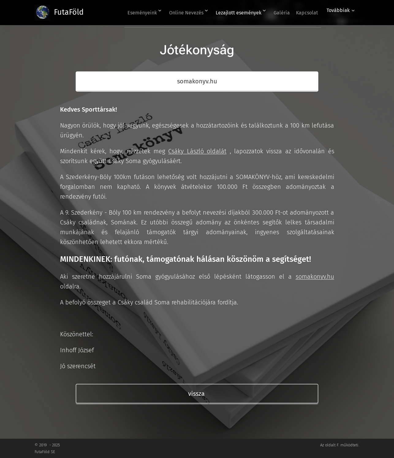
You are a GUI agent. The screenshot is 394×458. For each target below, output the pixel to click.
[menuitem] (127, 12)
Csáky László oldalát (197, 151)
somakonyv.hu (315, 276)
